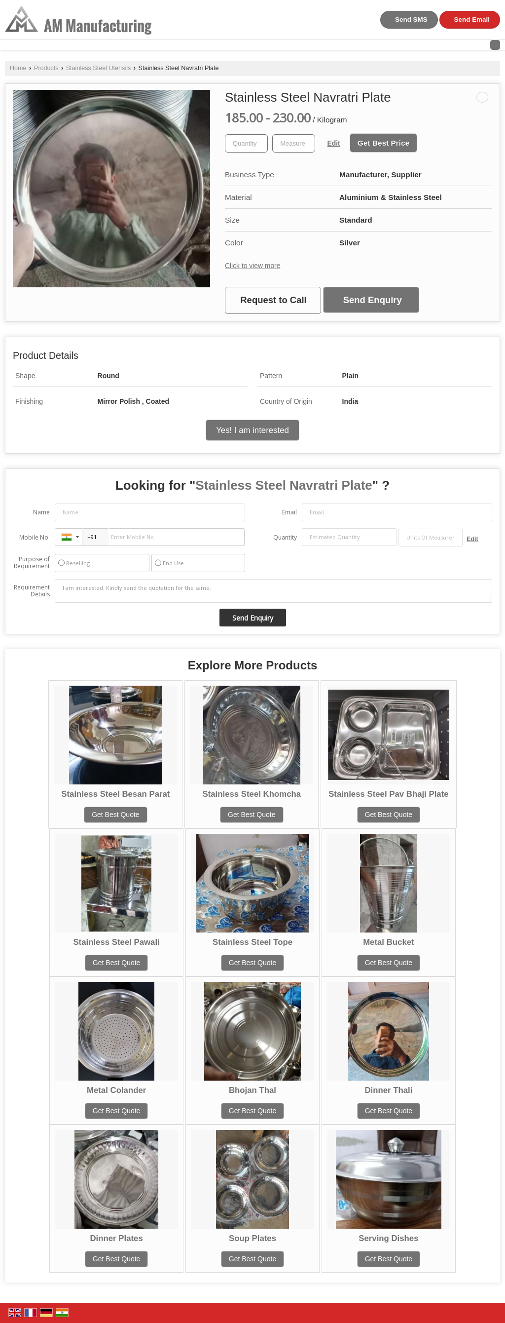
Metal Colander (116, 1090)
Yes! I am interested (252, 430)
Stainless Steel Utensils (98, 68)
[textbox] (293, 143)
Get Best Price (383, 143)
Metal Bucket (388, 942)
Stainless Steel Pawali (116, 942)
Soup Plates (252, 1238)
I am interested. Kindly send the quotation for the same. (273, 591)
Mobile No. (34, 537)
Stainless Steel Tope (252, 942)
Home (18, 68)
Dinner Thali (388, 1090)
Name (41, 512)
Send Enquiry (372, 300)
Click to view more (252, 266)
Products (46, 68)
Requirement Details (32, 591)
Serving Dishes (388, 1238)
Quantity (285, 537)
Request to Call (273, 300)
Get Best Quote (116, 814)
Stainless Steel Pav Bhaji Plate (388, 794)
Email (289, 512)
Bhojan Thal (252, 1090)
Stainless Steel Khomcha (251, 794)
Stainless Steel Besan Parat (115, 794)
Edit (333, 143)
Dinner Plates (116, 1238)
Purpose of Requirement (32, 563)
